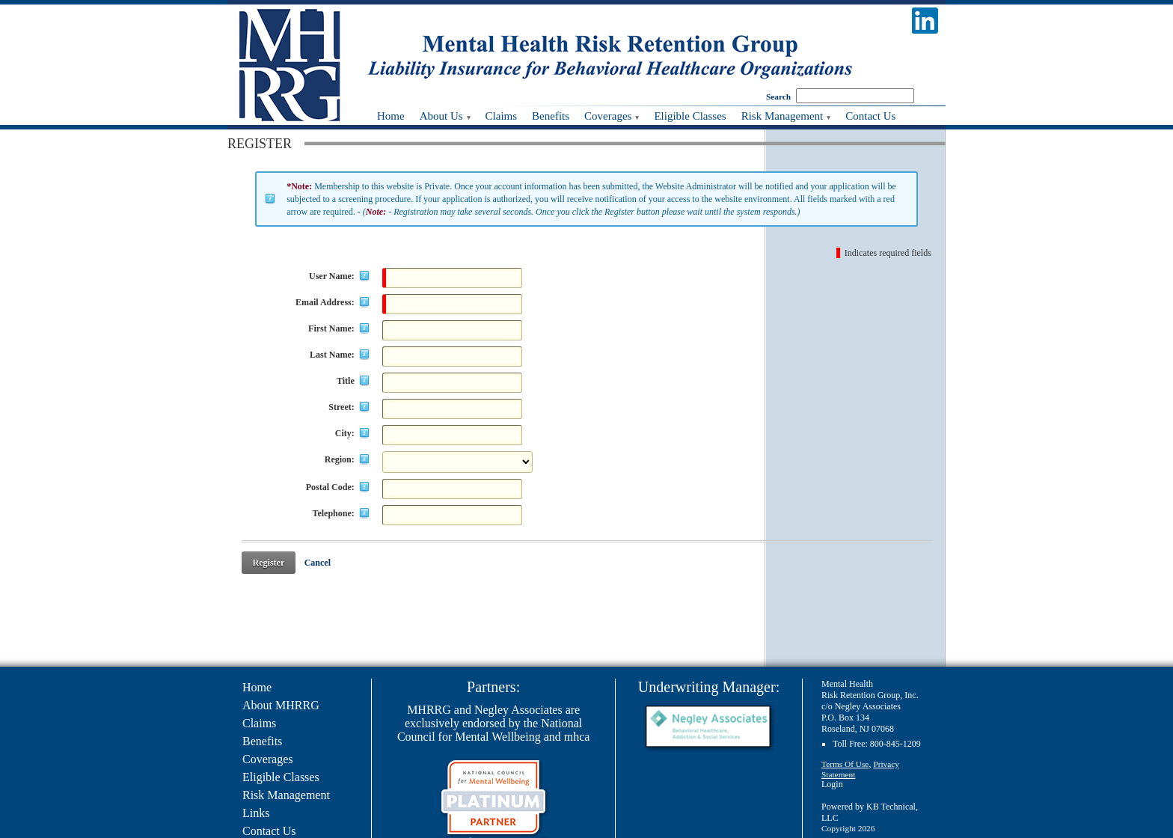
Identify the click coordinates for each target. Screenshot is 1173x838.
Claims (259, 723)
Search (778, 96)
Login (832, 784)
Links (255, 813)
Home (257, 687)
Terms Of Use (845, 763)
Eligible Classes (280, 777)
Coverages (267, 759)
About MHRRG (280, 705)
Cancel (317, 562)
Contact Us (269, 831)
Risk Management (286, 795)
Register (269, 562)
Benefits (262, 741)
